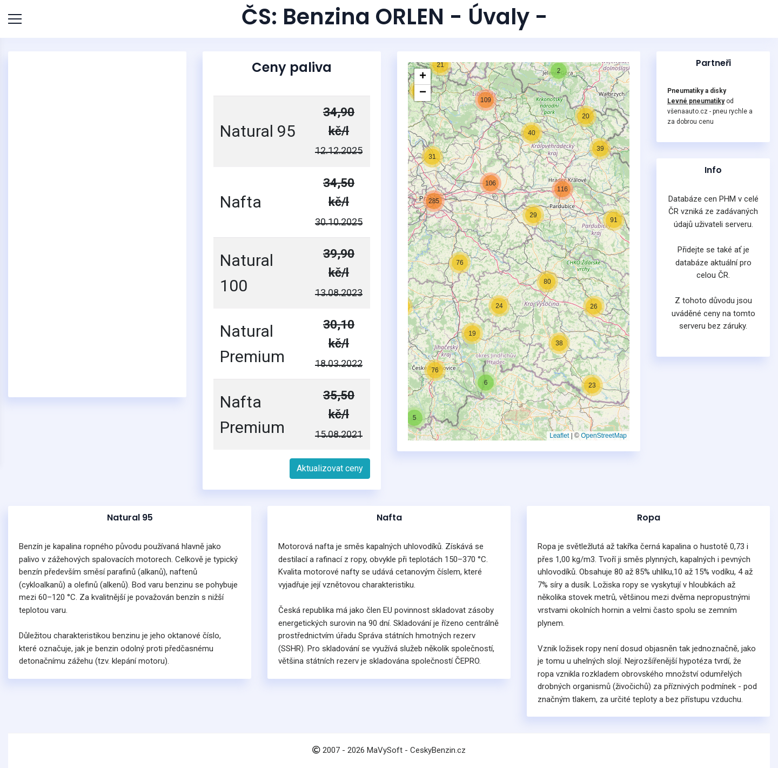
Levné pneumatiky (696, 101)
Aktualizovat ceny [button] (330, 468)
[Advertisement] (100, 224)
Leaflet (559, 435)
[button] (414, 418)
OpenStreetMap (604, 435)
